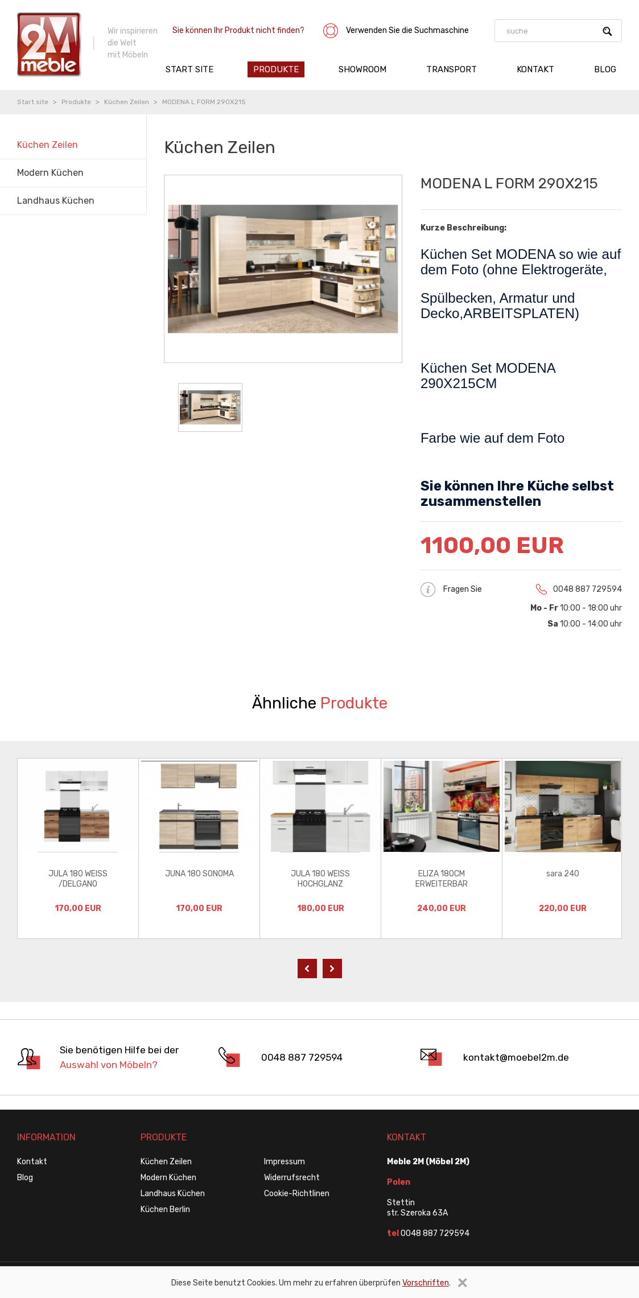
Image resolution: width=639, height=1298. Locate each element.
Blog (605, 69)
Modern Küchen (168, 1177)
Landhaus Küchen (173, 1193)
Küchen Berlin (165, 1209)
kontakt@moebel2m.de (516, 1057)
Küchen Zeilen (126, 102)
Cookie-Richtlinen (296, 1193)
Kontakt (535, 69)
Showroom (362, 69)
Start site (189, 69)
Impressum (284, 1162)
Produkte (276, 69)
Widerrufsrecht (292, 1177)
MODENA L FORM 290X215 (204, 102)
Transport (451, 69)
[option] (77, 848)
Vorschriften (425, 1283)
